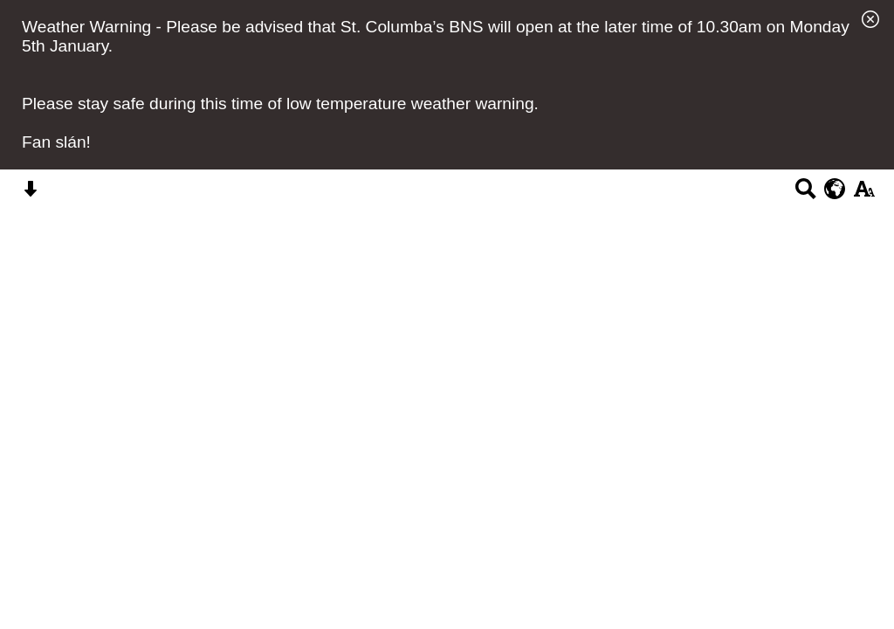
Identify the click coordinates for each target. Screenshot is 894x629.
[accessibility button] (864, 194)
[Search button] (805, 194)
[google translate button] (835, 188)
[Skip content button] (30, 194)
